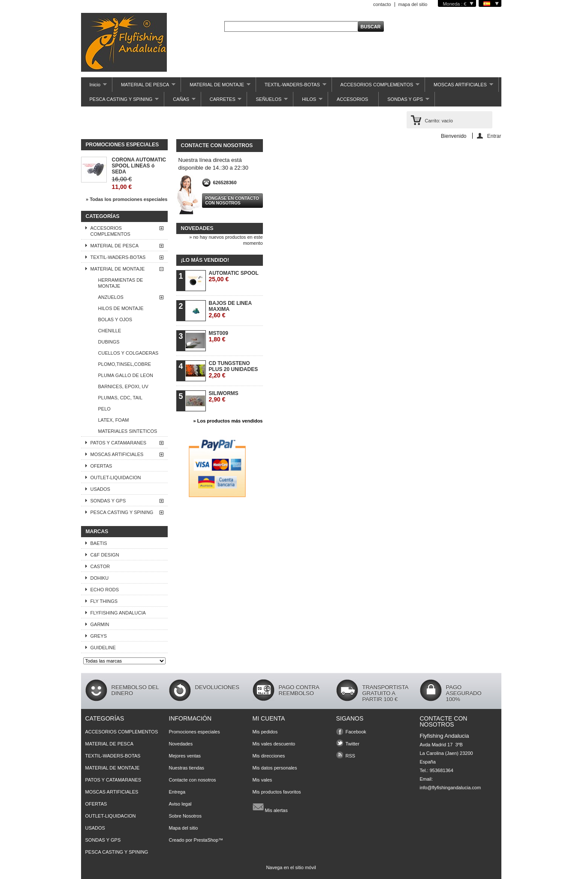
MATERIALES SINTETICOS (127, 431)
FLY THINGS (104, 601)
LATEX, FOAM (113, 420)
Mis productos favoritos (277, 791)
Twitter (352, 743)
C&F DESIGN (104, 554)
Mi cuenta (269, 718)
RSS (351, 755)
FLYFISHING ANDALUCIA (118, 612)
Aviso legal (180, 803)
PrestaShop (206, 840)
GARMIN (99, 624)
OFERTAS (101, 465)
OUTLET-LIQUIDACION (115, 477)
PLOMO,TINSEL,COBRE (124, 364)
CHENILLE (109, 330)
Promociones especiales (122, 145)
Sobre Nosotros (185, 815)
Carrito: (439, 120)
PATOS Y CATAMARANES (118, 442)
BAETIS (98, 543)
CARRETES (221, 101)
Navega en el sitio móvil (291, 867)
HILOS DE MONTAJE (121, 308)
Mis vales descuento (274, 743)
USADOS (100, 489)
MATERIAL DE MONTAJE (215, 87)
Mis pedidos (265, 731)
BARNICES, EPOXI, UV (123, 386)
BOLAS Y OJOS (115, 319)
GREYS (98, 636)
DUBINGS (109, 341)
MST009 (218, 336)
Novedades (197, 228)
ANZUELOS (111, 297)
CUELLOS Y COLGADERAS (128, 353)
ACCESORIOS (352, 99)
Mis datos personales (275, 767)
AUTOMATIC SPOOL (234, 276)
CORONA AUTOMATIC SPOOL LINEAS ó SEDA (139, 166)
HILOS (308, 101)
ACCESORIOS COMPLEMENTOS (375, 87)
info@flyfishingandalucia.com (450, 787)
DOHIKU (99, 578)
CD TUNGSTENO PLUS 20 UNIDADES (233, 369)
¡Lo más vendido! (205, 260)
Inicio (94, 87)
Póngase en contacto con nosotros (232, 200)
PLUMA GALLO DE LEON (125, 375)
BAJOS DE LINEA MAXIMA (230, 309)
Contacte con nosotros (192, 779)
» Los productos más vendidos (228, 420)
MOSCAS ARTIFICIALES (459, 87)
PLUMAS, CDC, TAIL (120, 397)
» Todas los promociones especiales (127, 199)
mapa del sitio (413, 4)
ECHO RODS (104, 589)
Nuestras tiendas (187, 767)
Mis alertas (270, 807)
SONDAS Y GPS (404, 101)
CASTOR (100, 566)
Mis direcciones (269, 755)
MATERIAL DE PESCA (143, 87)
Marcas (97, 532)
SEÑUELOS (267, 101)
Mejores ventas (185, 755)
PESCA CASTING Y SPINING (120, 101)
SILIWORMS (223, 396)
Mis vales (262, 779)
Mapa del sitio (183, 827)
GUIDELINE (103, 647)
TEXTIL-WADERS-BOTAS (291, 87)
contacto (382, 4)
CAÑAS (180, 101)
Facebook (356, 731)
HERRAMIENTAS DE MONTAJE (120, 283)
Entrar (494, 136)
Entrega (177, 791)
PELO (104, 408)
